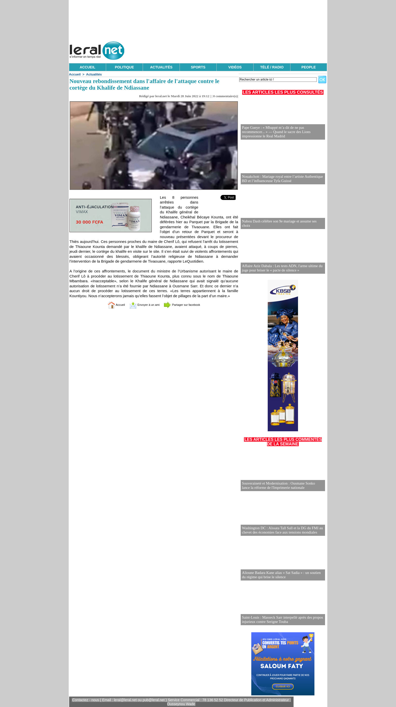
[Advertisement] (235, 49)
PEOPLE (309, 67)
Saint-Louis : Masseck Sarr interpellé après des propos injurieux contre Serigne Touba (280, 620)
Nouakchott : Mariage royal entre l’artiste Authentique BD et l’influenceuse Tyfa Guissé (280, 179)
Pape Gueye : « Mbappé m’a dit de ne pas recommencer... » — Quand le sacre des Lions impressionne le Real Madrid (283, 132)
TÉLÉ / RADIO (272, 67)
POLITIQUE (124, 67)
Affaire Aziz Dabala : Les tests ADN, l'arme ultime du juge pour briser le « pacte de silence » (280, 268)
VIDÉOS (235, 67)
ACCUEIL (87, 67)
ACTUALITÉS (161, 67)
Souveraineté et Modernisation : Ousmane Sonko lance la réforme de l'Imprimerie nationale (282, 486)
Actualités (94, 74)
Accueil (75, 74)
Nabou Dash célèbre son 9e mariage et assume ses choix (281, 226)
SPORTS (198, 67)
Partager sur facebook (187, 304)
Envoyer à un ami (141, 304)
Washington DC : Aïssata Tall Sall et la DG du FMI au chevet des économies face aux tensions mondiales (280, 530)
